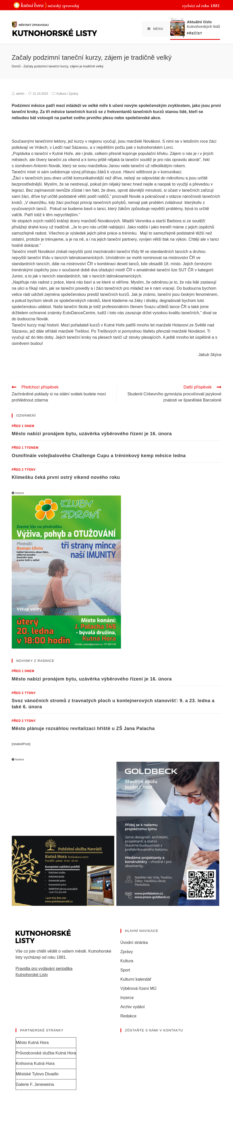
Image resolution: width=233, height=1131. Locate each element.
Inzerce (127, 997)
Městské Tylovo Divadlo (37, 1074)
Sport (125, 970)
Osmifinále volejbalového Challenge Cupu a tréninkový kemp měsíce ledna (99, 455)
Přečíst (194, 33)
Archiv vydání (132, 1007)
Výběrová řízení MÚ (138, 988)
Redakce (128, 1016)
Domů (16, 66)
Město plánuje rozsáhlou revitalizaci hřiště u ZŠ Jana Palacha (83, 728)
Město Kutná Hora (32, 1042)
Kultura (61, 93)
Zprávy (73, 93)
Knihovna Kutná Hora (35, 1063)
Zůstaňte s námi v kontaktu (154, 1030)
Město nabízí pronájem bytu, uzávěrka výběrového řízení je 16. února (92, 433)
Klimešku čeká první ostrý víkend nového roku (66, 477)
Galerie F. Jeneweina (35, 1084)
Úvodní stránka (134, 942)
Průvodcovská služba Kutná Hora (46, 1053)
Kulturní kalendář (135, 979)
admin (20, 93)
